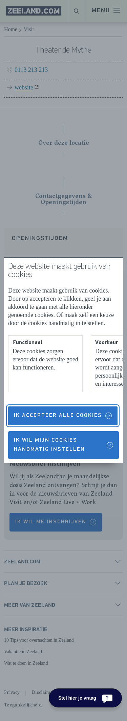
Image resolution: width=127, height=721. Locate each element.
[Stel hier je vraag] (85, 697)
